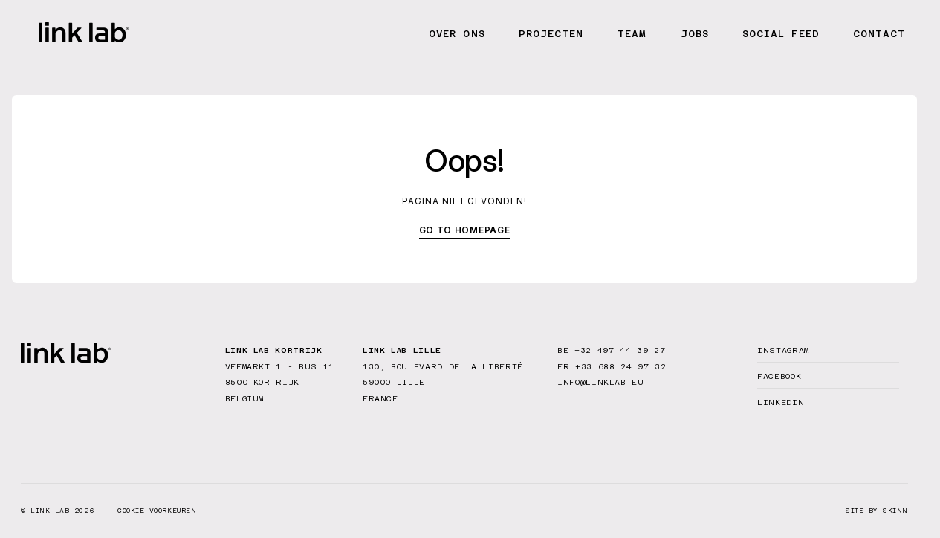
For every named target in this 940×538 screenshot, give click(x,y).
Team (632, 33)
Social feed (780, 33)
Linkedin (780, 402)
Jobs (695, 33)
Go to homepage (464, 230)
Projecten (551, 33)
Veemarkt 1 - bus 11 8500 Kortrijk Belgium (279, 382)
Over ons (456, 33)
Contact (879, 33)
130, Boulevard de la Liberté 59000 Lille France (443, 382)
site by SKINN (876, 511)
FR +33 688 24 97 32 (611, 366)
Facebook (779, 376)
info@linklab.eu (600, 381)
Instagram (783, 350)
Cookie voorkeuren (156, 510)
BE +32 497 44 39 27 (611, 350)
